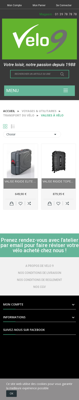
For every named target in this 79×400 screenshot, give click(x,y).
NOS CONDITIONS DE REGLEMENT (39, 280)
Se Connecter (64, 5)
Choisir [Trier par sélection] (32, 134)
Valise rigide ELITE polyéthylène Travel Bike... (21, 181)
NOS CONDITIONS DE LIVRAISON (39, 273)
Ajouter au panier (12, 203)
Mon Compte (14, 5)
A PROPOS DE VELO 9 (39, 265)
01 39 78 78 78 (66, 14)
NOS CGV (39, 287)
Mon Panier (39, 5)
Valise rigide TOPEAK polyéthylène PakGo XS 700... (59, 181)
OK (11, 393)
